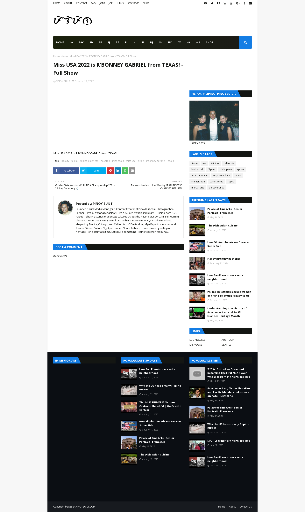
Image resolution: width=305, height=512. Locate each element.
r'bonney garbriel (156, 161)
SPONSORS (133, 3)
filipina (211, 169)
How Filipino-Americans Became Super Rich (228, 244)
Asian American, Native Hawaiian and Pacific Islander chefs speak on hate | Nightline (228, 392)
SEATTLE (226, 344)
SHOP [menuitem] (209, 42)
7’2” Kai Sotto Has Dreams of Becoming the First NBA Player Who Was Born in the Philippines (228, 372)
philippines (226, 169)
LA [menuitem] (71, 42)
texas (65, 56)
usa (204, 163)
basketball (197, 169)
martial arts (197, 187)
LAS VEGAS (195, 344)
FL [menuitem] (126, 42)
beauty (65, 161)
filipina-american (89, 161)
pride (141, 161)
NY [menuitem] (170, 42)
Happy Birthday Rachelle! (223, 258)
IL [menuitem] (143, 42)
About (232, 506)
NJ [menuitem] (151, 42)
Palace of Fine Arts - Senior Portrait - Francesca (224, 211)
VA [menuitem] (188, 42)
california (229, 163)
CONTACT (81, 3)
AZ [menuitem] (117, 42)
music (238, 175)
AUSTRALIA (228, 339)
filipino (215, 163)
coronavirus (216, 181)
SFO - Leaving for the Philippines (228, 440)
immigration (198, 181)
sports (240, 169)
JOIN (111, 3)
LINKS (120, 3)
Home (56, 56)
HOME (56, 3)
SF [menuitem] (100, 42)
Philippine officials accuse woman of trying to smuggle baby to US (229, 293)
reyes (231, 181)
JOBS (102, 3)
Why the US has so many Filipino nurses (160, 387)
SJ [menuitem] (109, 42)
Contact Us (246, 506)
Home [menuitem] (60, 42)
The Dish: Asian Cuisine (222, 225)
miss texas (118, 161)
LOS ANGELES (197, 339)
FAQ (93, 3)
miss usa (131, 161)
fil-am (74, 161)
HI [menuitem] (135, 42)
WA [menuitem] (198, 42)
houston (105, 161)
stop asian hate (221, 175)
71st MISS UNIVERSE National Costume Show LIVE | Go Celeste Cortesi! (160, 406)
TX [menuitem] (179, 42)
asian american (199, 175)
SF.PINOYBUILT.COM (84, 506)
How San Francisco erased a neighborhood (225, 277)
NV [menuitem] (160, 42)
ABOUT (68, 3)
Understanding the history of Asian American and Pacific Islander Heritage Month (227, 312)
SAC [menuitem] (81, 42)
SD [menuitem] (91, 42)
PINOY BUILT (63, 81)
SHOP (146, 3)
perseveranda (216, 187)
